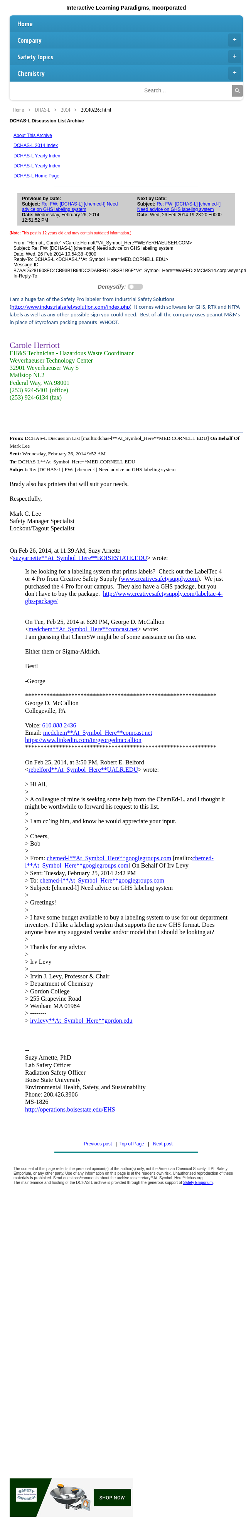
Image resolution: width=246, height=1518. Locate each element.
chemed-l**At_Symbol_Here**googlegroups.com (109, 858)
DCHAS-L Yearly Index (36, 156)
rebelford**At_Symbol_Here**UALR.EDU (83, 769)
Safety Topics (129, 56)
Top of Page (132, 1144)
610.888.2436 (59, 725)
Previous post (98, 1144)
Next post (163, 1144)
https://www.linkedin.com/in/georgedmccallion (83, 740)
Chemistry (129, 73)
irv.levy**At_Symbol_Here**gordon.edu (81, 1020)
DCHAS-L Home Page (36, 176)
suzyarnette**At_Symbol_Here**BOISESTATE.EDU (80, 558)
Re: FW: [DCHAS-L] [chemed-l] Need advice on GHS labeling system (70, 206)
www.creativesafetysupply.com (159, 578)
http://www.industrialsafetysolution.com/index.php (70, 306)
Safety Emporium (198, 1182)
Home (25, 23)
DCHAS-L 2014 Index (35, 145)
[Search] (237, 91)
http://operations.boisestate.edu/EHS (70, 1109)
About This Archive (32, 135)
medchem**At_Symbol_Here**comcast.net (83, 629)
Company (129, 40)
